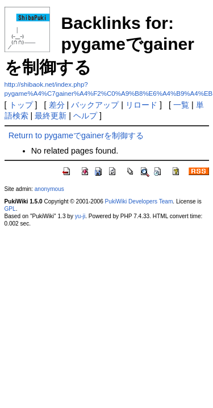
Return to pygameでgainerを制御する (76, 135)
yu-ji (80, 216)
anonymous (49, 189)
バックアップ (95, 104)
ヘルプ (85, 115)
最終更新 (50, 115)
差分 (57, 104)
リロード (141, 104)
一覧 (181, 104)
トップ (21, 104)
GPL (10, 209)
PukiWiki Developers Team (139, 201)
